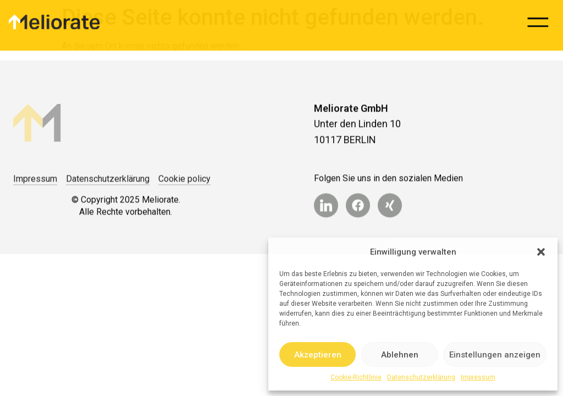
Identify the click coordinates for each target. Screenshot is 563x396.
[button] (541, 251)
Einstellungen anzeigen (494, 355)
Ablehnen (399, 355)
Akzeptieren (317, 355)
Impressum (478, 377)
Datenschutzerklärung (421, 377)
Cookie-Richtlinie (356, 377)
